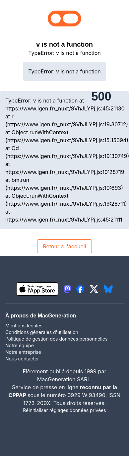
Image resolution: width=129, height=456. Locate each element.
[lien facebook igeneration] (80, 289)
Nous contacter (22, 358)
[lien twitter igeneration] (94, 289)
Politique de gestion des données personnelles (56, 339)
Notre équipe (19, 345)
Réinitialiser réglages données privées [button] (64, 410)
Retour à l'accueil (64, 246)
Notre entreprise (23, 352)
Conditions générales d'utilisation (41, 332)
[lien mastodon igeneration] (67, 289)
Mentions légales (23, 325)
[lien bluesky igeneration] (108, 289)
